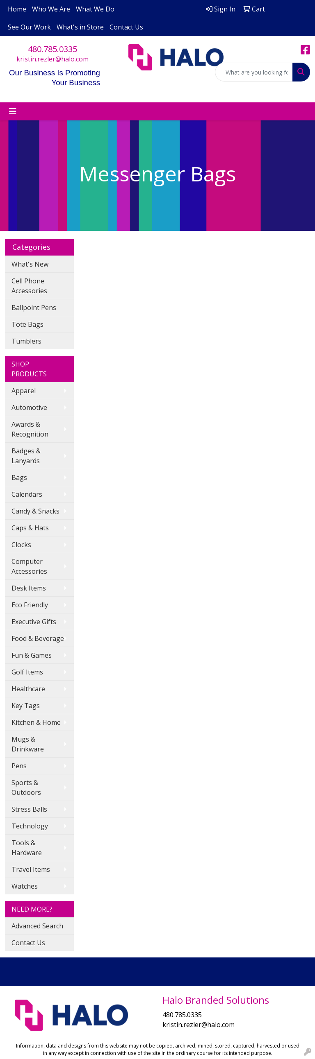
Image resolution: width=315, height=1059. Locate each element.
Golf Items (27, 672)
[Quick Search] (254, 72)
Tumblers (26, 341)
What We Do (95, 9)
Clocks (21, 544)
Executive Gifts (33, 621)
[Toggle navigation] (12, 111)
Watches (24, 886)
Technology (29, 825)
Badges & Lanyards (26, 455)
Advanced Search (37, 925)
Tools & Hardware (26, 847)
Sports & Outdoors (26, 787)
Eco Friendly (29, 604)
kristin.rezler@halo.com (52, 58)
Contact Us (126, 27)
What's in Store (80, 27)
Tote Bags (27, 324)
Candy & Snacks (35, 511)
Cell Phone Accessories (29, 285)
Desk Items (28, 588)
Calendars (26, 494)
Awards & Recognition (29, 429)
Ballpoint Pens (33, 307)
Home (17, 9)
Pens (19, 765)
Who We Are (51, 9)
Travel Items (30, 869)
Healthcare (28, 688)
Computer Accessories (29, 566)
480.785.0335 (52, 48)
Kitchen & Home (36, 722)
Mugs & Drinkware (27, 744)
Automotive (29, 407)
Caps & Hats (30, 527)
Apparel (23, 390)
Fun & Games (31, 655)
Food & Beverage (37, 638)
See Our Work (29, 27)
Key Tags (25, 705)
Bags (19, 477)
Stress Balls (29, 809)
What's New (29, 264)
